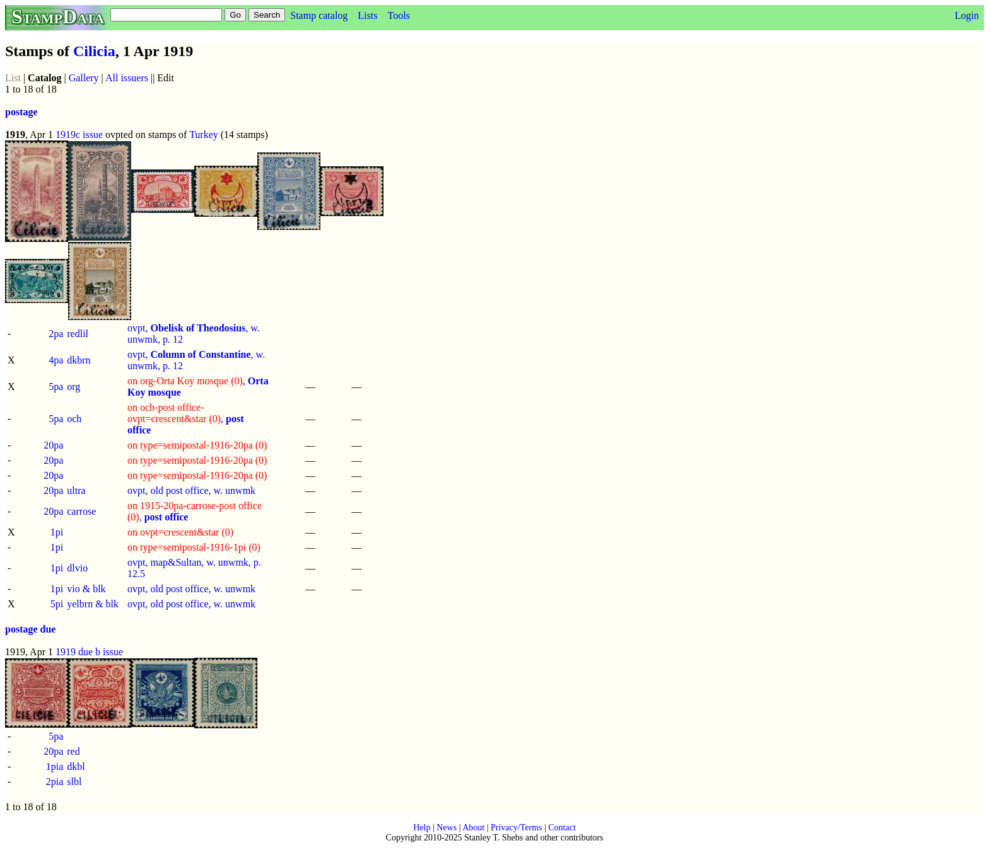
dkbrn (78, 360)
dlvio (77, 568)
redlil (77, 333)
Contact (562, 827)
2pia (55, 781)
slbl (74, 781)
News (446, 827)
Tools (398, 15)
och (74, 418)
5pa (56, 386)
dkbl (76, 766)
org (73, 386)
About (473, 827)
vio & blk (86, 588)
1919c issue (79, 134)
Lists (367, 15)
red (73, 751)
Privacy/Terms (516, 827)
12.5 (136, 573)
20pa (53, 445)
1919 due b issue (89, 651)
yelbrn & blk (93, 604)
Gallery (84, 77)
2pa (56, 333)
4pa (56, 360)
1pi (56, 532)
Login (967, 15)
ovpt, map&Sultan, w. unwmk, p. (194, 562)
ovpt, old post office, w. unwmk (191, 490)
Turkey (203, 134)
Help (421, 827)
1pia (55, 766)
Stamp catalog (319, 15)
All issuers (126, 77)
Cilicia (94, 51)
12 (178, 339)
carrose (81, 511)
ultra (76, 490)
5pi (56, 604)
